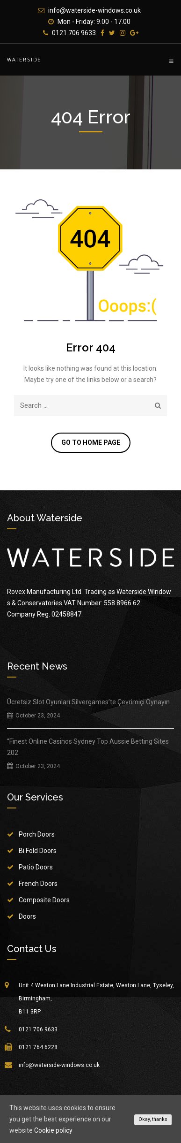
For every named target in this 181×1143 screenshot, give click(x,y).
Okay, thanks (152, 1119)
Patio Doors (36, 867)
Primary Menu (171, 61)
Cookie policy (53, 1130)
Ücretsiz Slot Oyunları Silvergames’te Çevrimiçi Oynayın (88, 702)
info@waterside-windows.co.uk (94, 10)
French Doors (38, 883)
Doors (27, 916)
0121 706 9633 (74, 33)
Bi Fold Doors (38, 850)
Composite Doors (44, 900)
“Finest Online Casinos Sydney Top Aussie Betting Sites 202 (88, 747)
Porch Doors (37, 834)
